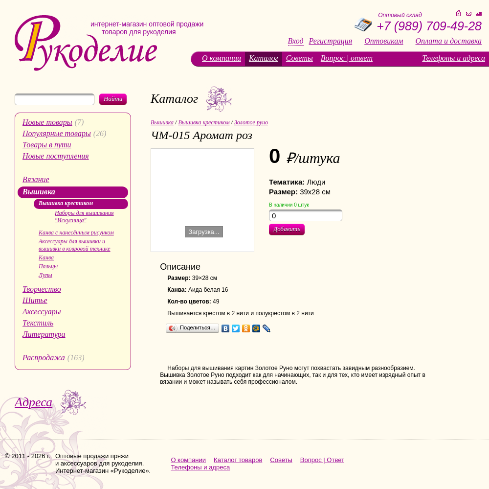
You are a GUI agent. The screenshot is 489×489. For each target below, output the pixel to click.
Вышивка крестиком (66, 203)
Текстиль (37, 323)
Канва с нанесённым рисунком (76, 232)
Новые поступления (55, 156)
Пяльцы (48, 266)
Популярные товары (56, 133)
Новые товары (47, 122)
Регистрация (331, 41)
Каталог (263, 58)
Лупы (45, 275)
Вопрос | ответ (347, 58)
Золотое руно (251, 122)
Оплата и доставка (449, 41)
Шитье (34, 300)
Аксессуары (41, 311)
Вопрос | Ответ (322, 460)
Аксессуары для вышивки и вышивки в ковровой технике (75, 245)
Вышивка (38, 191)
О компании (221, 58)
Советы (299, 58)
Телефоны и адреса (453, 58)
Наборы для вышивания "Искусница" (84, 217)
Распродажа (43, 357)
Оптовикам (383, 41)
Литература (44, 334)
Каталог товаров (238, 460)
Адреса (33, 402)
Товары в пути (46, 144)
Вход (296, 41)
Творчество (41, 289)
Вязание (35, 179)
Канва (46, 257)
